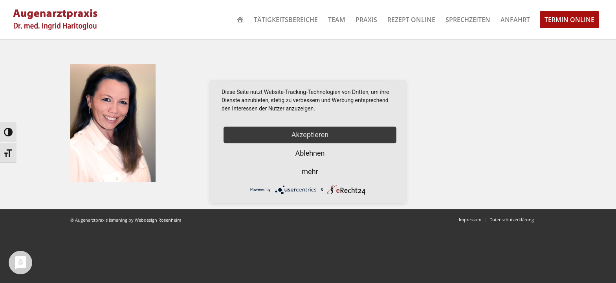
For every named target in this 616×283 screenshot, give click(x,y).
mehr (310, 171)
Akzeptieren (310, 134)
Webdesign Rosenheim (158, 220)
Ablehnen (309, 153)
